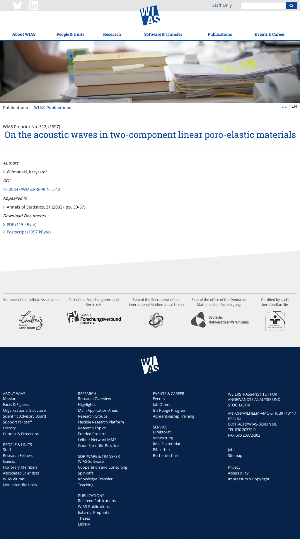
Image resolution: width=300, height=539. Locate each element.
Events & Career (270, 34)
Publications (220, 34)
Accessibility (238, 473)
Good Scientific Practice (98, 445)
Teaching (85, 484)
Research (112, 34)
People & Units (70, 34)
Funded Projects (92, 433)
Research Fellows (18, 455)
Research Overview (94, 398)
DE (284, 106)
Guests (9, 461)
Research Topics (92, 427)
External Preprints (93, 512)
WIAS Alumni (14, 479)
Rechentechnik (166, 455)
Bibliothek (162, 449)
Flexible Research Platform (101, 422)
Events (159, 398)
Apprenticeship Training (173, 416)
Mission (9, 398)
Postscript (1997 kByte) (29, 232)
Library (84, 524)
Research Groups (93, 416)
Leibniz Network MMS (97, 439)
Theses (84, 518)
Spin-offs (85, 473)
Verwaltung (163, 437)
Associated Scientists (21, 473)
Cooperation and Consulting (102, 467)
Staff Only (222, 5)
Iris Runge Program (169, 410)
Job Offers (161, 404)
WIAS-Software (91, 461)
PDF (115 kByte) (21, 224)
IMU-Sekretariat (166, 443)
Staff (7, 449)
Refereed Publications (97, 500)
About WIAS (23, 34)
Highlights (87, 404)
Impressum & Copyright (249, 479)
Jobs (231, 449)
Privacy (234, 467)
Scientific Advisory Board (24, 416)
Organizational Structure (24, 410)
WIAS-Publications (52, 107)
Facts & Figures (16, 404)
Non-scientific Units (20, 484)
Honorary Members (20, 467)
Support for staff (17, 422)
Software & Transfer (163, 34)
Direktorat (162, 432)
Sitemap (235, 455)
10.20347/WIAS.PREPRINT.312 (31, 189)
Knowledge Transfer (95, 479)
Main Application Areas (98, 410)
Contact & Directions (21, 433)
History (9, 427)
